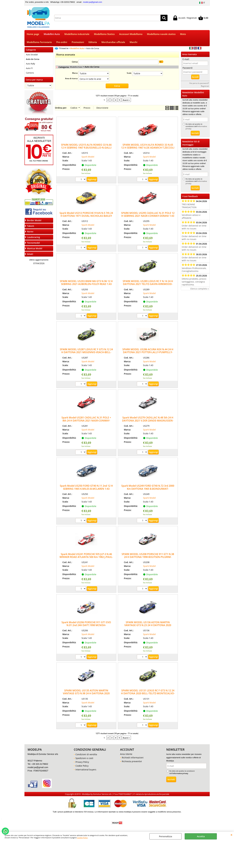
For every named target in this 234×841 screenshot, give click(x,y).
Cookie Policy (82, 837)
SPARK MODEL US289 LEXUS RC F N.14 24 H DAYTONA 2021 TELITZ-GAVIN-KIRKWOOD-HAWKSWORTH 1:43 (148, 284)
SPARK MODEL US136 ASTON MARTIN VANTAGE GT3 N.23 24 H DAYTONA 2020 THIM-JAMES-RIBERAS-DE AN (147, 625)
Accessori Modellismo (130, 34)
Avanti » (126, 100)
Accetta (201, 836)
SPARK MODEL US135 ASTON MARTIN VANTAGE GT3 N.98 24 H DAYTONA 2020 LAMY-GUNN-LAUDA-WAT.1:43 (86, 693)
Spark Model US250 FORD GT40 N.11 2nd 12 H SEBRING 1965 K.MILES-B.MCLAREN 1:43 (86, 487)
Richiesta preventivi (132, 761)
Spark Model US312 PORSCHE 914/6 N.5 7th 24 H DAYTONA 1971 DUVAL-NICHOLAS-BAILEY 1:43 (86, 216)
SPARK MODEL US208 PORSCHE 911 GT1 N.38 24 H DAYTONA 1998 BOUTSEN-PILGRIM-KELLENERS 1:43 (148, 557)
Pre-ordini (61, 42)
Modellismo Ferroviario (39, 42)
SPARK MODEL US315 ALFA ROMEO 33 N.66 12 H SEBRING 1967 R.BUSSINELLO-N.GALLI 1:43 (86, 147)
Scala (129, 73)
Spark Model (88, 156)
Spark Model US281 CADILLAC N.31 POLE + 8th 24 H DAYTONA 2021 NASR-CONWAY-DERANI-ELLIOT (86, 420)
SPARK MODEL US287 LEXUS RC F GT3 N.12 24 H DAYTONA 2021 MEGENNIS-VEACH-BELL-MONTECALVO (86, 352)
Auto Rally (30, 63)
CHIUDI (231, 834)
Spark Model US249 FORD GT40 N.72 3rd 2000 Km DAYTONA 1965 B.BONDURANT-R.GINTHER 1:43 (147, 488)
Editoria (93, 42)
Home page (33, 34)
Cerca (75, 61)
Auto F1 (29, 68)
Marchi (133, 42)
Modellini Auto (52, 34)
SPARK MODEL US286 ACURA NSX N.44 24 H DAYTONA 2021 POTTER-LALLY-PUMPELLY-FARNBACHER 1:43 (147, 352)
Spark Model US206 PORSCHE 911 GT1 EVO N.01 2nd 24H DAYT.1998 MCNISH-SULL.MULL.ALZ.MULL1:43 (86, 625)
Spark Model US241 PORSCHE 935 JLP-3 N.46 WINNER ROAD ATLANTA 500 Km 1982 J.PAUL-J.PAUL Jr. (86, 557)
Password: (188, 67)
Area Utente (126, 754)
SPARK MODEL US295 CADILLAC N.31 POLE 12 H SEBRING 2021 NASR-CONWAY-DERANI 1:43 (147, 214)
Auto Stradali (32, 54)
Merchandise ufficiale (113, 42)
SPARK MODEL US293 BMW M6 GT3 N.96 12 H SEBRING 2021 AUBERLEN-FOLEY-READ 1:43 (86, 282)
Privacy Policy (82, 761)
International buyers (85, 769)
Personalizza (165, 836)
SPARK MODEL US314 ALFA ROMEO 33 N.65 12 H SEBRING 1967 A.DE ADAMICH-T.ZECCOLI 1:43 (147, 147)
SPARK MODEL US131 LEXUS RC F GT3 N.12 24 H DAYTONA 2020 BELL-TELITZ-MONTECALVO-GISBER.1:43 (148, 693)
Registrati (205, 86)
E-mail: (186, 59)
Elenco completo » (199, 288)
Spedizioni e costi (84, 758)
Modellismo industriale (76, 34)
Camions (30, 72)
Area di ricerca (71, 78)
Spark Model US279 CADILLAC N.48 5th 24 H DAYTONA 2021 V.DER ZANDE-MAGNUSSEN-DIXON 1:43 (147, 420)
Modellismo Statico (104, 34)
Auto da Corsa (32, 59)
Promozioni (78, 42)
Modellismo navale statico (161, 34)
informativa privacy (180, 773)
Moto (183, 34)
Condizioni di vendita (86, 754)
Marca (75, 73)
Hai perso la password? (199, 83)
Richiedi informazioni (132, 757)
